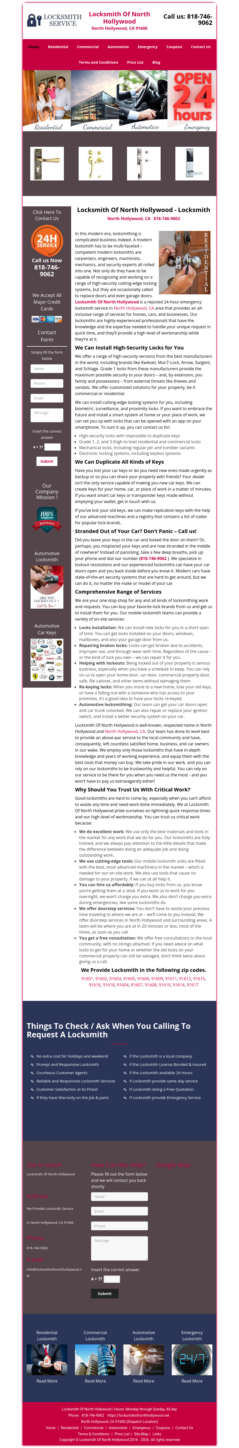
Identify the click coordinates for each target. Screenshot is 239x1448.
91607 (137, 985)
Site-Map (141, 1434)
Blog (156, 62)
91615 (199, 978)
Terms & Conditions (93, 1434)
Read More (46, 1381)
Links (157, 1434)
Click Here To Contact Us (47, 215)
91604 (123, 985)
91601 (87, 978)
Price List (135, 62)
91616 (95, 985)
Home (33, 46)
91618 (109, 985)
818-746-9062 (199, 19)
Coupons (174, 46)
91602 (101, 978)
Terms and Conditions (98, 62)
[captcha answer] (52, 447)
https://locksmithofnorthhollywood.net (138, 1415)
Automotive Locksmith (46, 556)
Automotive (118, 46)
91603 (115, 978)
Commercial (88, 46)
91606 (143, 978)
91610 (165, 985)
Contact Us (201, 46)
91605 (129, 978)
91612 (185, 978)
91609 (157, 978)
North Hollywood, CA (128, 218)
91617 (193, 985)
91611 (171, 978)
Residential (58, 46)
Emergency (148, 46)
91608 (151, 985)
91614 (179, 985)
